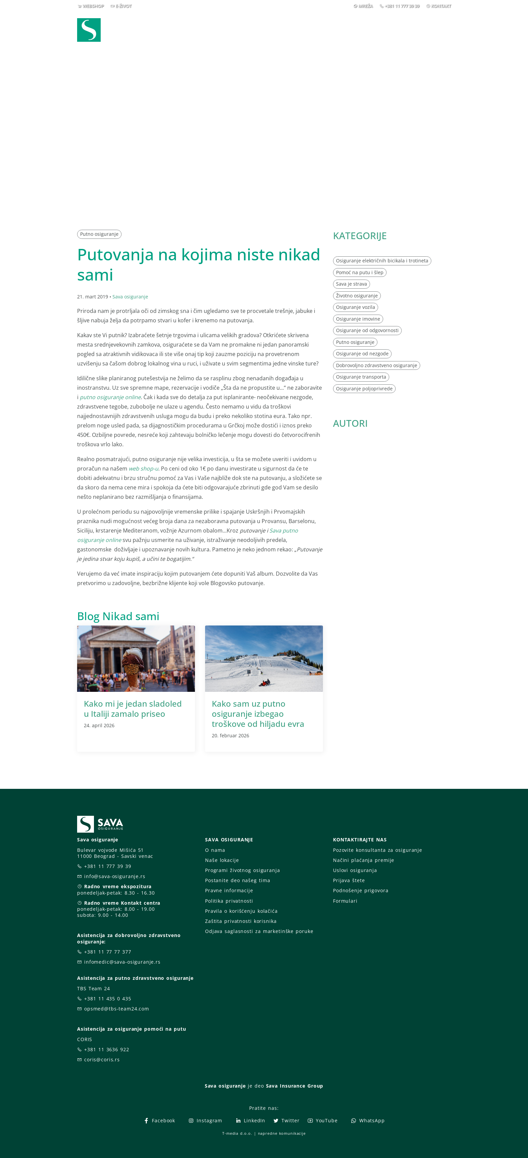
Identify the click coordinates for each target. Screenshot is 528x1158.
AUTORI (350, 423)
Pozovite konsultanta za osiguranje (377, 850)
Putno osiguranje (99, 234)
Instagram (205, 1120)
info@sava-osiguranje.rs (114, 876)
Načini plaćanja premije (363, 860)
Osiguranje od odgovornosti (367, 330)
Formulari (345, 901)
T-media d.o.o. (237, 1133)
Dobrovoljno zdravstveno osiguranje (376, 365)
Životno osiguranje (357, 295)
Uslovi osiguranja (355, 870)
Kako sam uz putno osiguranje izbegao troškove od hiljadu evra (258, 713)
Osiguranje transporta (361, 377)
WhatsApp (368, 1120)
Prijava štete (318, 30)
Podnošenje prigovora (360, 890)
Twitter (286, 1120)
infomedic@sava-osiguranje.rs (122, 962)
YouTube (322, 1120)
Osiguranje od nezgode (362, 353)
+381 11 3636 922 (106, 1049)
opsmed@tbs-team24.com (116, 1008)
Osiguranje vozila (355, 307)
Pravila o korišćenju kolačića (241, 911)
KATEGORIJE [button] (360, 235)
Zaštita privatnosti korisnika (240, 921)
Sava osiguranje (130, 296)
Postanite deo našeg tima (237, 880)
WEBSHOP (93, 6)
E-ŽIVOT (123, 6)
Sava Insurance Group (295, 1086)
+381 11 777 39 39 (402, 6)
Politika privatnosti (229, 901)
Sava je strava (351, 284)
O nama (215, 850)
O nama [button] (363, 30)
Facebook (159, 1120)
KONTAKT (441, 6)
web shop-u (143, 468)
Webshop (217, 30)
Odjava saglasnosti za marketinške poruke (259, 931)
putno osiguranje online (110, 397)
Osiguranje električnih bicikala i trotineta (382, 260)
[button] (438, 30)
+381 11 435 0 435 (107, 998)
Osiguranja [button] (261, 30)
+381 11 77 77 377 (107, 951)
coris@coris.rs (102, 1059)
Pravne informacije (229, 890)
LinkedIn (250, 1120)
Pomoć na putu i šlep (360, 272)
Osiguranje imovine (358, 319)
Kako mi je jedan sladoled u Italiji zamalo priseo (133, 708)
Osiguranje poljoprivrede (364, 388)
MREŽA (365, 6)
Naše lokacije (222, 860)
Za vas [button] (403, 30)
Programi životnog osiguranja (242, 870)
